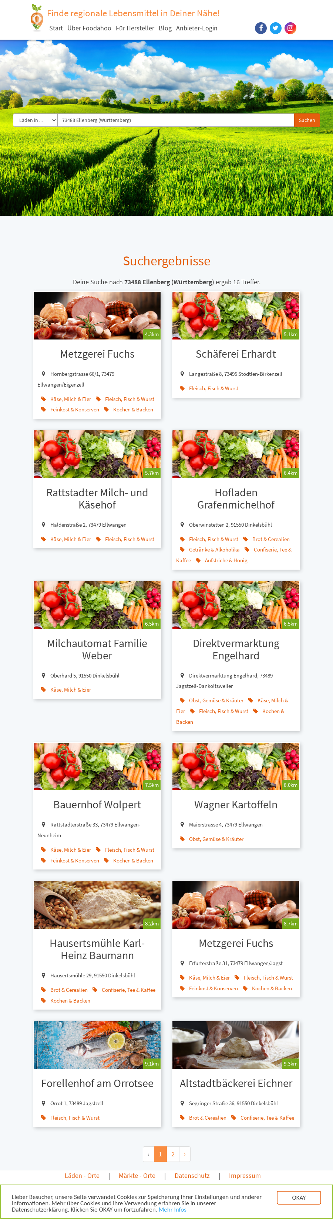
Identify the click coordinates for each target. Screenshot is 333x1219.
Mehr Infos (172, 1210)
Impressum (245, 1175)
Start (56, 28)
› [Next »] (185, 1154)
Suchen (307, 120)
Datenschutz (192, 1175)
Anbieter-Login (197, 28)
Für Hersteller (135, 28)
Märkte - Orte (137, 1175)
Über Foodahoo (89, 28)
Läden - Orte (82, 1175)
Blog (165, 28)
